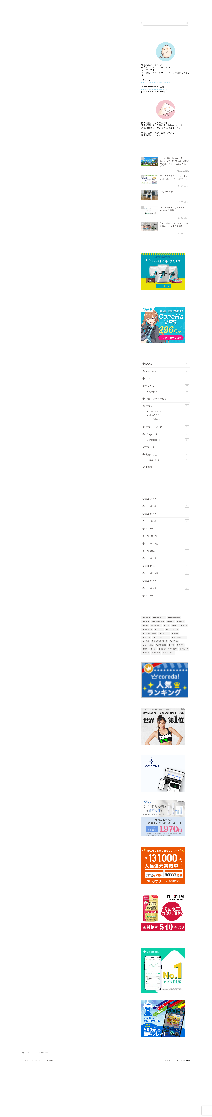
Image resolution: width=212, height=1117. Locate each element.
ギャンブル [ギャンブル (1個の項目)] (148, 629)
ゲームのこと (169, 411)
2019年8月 (167, 588)
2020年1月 (167, 565)
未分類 (167, 466)
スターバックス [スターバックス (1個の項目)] (173, 629)
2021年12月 (167, 535)
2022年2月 (167, 528)
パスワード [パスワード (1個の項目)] (165, 633)
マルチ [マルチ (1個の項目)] (176, 633)
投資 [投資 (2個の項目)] (154, 649)
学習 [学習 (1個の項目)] (172, 645)
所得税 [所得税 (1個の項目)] (181, 645)
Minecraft (167, 371)
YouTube (167, 385)
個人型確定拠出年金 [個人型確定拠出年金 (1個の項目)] (160, 641)
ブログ (106, 4)
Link (173, 4)
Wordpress (169, 439)
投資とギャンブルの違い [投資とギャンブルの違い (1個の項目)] (169, 649)
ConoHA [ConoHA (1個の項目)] (147, 618)
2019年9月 (167, 580)
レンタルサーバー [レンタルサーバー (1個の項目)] (180, 637)
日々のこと (169, 415)
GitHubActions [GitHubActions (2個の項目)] (159, 622)
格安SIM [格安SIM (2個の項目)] (185, 649)
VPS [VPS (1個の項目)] (175, 625)
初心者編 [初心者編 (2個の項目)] (175, 641)
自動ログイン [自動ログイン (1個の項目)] (169, 653)
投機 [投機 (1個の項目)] (145, 649)
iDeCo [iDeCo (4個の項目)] (171, 622)
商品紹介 (156, 419)
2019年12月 (167, 573)
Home (39, 4)
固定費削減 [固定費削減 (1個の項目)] (162, 645)
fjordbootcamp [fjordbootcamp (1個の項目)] (175, 618)
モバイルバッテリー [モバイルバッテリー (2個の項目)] (162, 637)
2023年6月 (167, 513)
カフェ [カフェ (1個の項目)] (185, 625)
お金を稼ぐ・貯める (167, 398)
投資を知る (169, 459)
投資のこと (167, 454)
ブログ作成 (167, 434)
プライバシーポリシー (33, 1060)
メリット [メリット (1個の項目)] (147, 637)
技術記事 (167, 446)
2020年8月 (167, 550)
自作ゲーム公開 (139, 4)
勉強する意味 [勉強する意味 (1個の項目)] (148, 645)
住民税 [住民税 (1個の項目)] (146, 641)
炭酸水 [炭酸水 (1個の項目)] (146, 653)
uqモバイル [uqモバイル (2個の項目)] (157, 625)
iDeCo (167, 363)
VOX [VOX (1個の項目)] (167, 625)
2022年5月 (167, 520)
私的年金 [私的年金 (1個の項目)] (157, 653)
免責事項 (50, 1060)
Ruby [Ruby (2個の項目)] (146, 625)
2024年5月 (167, 506)
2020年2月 (167, 558)
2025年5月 (167, 498)
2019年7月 (167, 595)
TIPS (167, 378)
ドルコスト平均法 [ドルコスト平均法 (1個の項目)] (150, 633)
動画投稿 (169, 391)
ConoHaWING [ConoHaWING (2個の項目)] (160, 618)
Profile (72, 4)
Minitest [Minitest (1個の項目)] (181, 622)
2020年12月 (167, 543)
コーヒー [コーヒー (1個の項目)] (160, 629)
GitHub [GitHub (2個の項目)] (146, 622)
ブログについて (167, 426)
